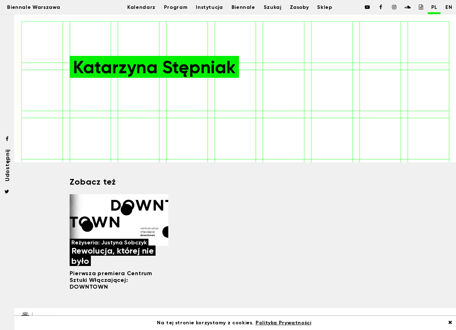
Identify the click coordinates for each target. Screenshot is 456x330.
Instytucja (206, 7)
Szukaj (272, 7)
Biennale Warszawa (40, 7)
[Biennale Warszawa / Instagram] (386, 7)
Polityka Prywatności (283, 323)
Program (170, 7)
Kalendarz (133, 7)
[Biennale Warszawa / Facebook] (359, 7)
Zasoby (301, 7)
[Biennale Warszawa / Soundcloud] (399, 7)
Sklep (329, 7)
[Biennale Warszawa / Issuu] (413, 7)
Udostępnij (7, 165)
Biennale (242, 7)
